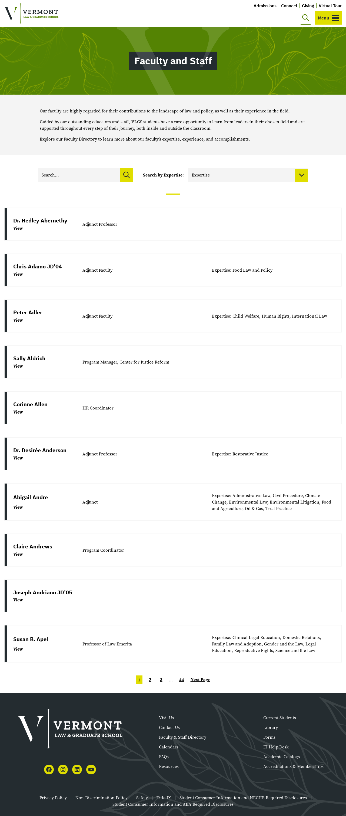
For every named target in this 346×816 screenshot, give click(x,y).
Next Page (200, 679)
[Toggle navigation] (328, 18)
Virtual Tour (330, 5)
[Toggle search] (306, 18)
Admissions (265, 5)
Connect (289, 5)
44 (181, 679)
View (18, 228)
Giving (308, 5)
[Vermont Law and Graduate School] (31, 13)
